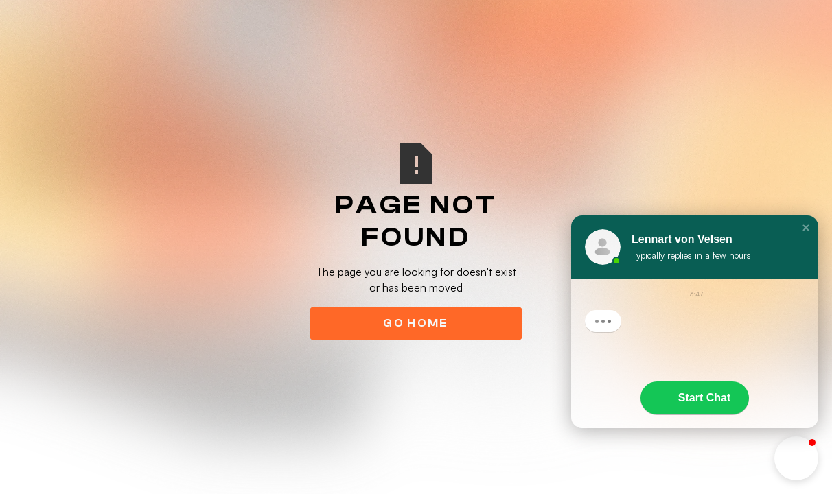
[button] (806, 228)
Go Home (415, 323)
